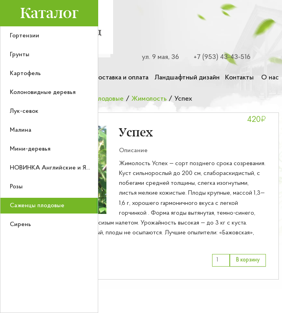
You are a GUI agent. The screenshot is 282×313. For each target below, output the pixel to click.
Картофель (25, 73)
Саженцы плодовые (37, 206)
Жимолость (149, 99)
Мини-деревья (30, 149)
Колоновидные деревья (43, 92)
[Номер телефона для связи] (217, 57)
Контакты (239, 77)
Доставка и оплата (120, 77)
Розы (16, 187)
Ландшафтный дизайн (187, 77)
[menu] (49, 169)
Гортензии (24, 36)
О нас (270, 77)
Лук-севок (24, 111)
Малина (20, 130)
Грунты (19, 55)
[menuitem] (49, 36)
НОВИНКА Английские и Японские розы (67, 168)
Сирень (20, 224)
